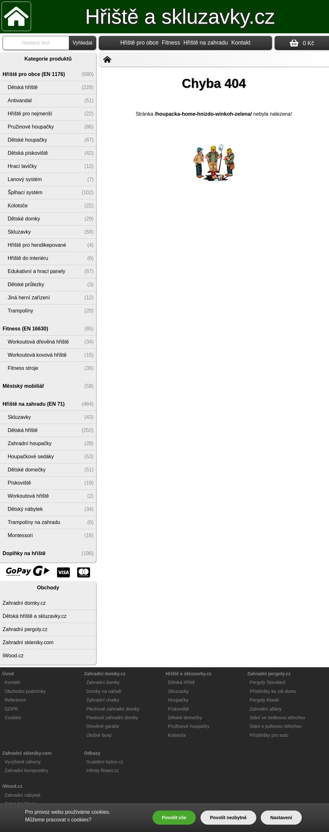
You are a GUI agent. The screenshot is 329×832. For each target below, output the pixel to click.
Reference (15, 700)
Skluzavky (178, 691)
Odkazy (92, 753)
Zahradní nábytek (22, 795)
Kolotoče (177, 735)
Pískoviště (178, 708)
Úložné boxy (98, 735)
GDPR (11, 708)
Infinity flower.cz (102, 770)
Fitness (171, 42)
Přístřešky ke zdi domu (273, 691)
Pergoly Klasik (264, 700)
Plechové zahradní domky (112, 708)
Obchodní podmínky (25, 691)
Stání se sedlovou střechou (277, 717)
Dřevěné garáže (102, 726)
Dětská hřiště (181, 682)
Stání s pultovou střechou (275, 726)
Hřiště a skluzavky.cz (180, 16)
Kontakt (241, 42)
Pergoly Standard (267, 682)
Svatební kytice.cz (104, 761)
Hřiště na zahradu (206, 42)
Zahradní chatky (102, 700)
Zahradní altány (266, 708)
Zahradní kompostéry (26, 770)
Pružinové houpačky (189, 726)
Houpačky (178, 700)
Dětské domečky (185, 717)
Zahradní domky (102, 682)
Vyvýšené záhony (22, 761)
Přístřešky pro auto (269, 735)
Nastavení (281, 817)
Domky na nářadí (103, 691)
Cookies (12, 717)
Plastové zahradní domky (112, 717)
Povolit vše (174, 817)
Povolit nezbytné (228, 817)
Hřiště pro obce (139, 42)
